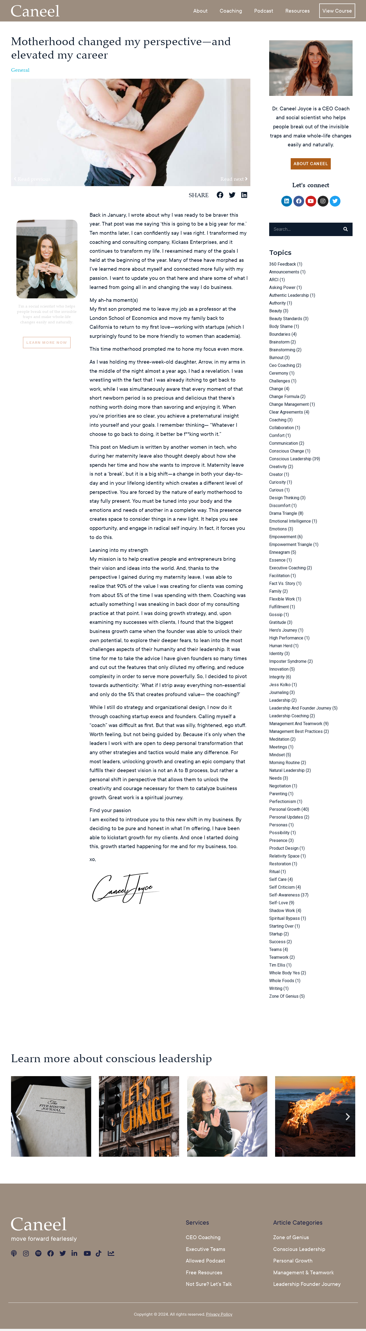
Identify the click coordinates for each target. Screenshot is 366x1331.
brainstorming (282, 351)
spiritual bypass (284, 920)
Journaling (279, 694)
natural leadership (287, 772)
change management (289, 406)
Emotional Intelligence (290, 523)
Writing (275, 990)
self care (278, 881)
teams (275, 951)
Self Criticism (282, 889)
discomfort (279, 507)
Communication (283, 445)
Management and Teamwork (295, 725)
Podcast (263, 10)
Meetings (278, 748)
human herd (280, 647)
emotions (278, 530)
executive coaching (287, 569)
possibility (279, 834)
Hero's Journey (283, 632)
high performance (286, 639)
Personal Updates (286, 819)
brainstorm (279, 343)
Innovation (279, 671)
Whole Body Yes (284, 974)
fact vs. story (282, 585)
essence (277, 562)
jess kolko (280, 686)
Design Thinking (284, 499)
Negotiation (280, 787)
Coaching (231, 10)
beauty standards (285, 320)
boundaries (279, 336)
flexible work (282, 600)
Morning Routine (284, 764)
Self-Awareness (284, 896)
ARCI (274, 281)
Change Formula (284, 398)
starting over (281, 928)
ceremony (278, 375)
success (277, 943)
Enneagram (279, 554)
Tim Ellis (277, 967)
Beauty (275, 312)
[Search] (346, 231)
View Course (337, 10)
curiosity (277, 484)
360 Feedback (282, 266)
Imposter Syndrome (288, 663)
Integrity (277, 678)
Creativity (278, 468)
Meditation (279, 741)
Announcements (284, 273)
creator (276, 476)
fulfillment (279, 608)
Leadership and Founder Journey (300, 709)
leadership (279, 702)
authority (277, 305)
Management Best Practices (296, 733)
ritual (274, 873)
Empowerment (282, 538)
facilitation (279, 577)
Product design (284, 850)
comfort (277, 437)
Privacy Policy (219, 1316)
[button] (220, 195)
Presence (278, 842)
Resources (297, 10)
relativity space (284, 857)
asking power (282, 289)
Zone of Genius (284, 998)
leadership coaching (289, 717)
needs (275, 780)
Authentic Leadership (289, 297)
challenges (279, 382)
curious (276, 491)
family (275, 593)
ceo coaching (282, 367)
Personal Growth (284, 811)
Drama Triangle (283, 515)
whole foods (281, 982)
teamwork (279, 959)
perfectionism (282, 803)
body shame (281, 328)
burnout (276, 359)
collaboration (281, 429)
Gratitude (277, 624)
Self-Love (278, 904)
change (276, 390)
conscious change (286, 452)
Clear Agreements (286, 414)
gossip (276, 616)
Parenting (278, 795)
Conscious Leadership (290, 460)
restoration (280, 865)
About (200, 10)
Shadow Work (282, 912)
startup (276, 935)
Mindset (277, 756)
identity (276, 655)
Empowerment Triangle (290, 546)
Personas (278, 826)
